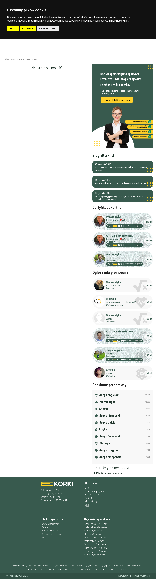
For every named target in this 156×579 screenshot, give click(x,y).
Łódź (87, 569)
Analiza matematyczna (119, 235)
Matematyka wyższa (136, 565)
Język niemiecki (107, 415)
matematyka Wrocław (94, 554)
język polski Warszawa (95, 544)
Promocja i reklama (50, 530)
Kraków (80, 569)
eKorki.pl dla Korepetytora (117, 99)
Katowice (51, 569)
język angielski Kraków (95, 537)
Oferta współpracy (50, 523)
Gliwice (42, 569)
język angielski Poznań (95, 551)
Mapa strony (91, 501)
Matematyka (113, 216)
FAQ (43, 537)
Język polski (105, 422)
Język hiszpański (108, 457)
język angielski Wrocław (95, 547)
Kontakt (88, 497)
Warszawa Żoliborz (115, 305)
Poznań (111, 288)
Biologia (111, 299)
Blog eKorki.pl (103, 155)
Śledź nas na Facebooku (108, 473)
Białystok (32, 569)
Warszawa (112, 260)
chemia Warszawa (93, 534)
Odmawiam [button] (28, 28)
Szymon (109, 258)
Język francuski (107, 436)
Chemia (110, 369)
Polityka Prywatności (140, 575)
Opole (94, 569)
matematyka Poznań (94, 541)
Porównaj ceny (92, 494)
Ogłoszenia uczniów (51, 534)
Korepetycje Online (66, 569)
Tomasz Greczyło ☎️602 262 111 (118, 220)
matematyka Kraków (94, 530)
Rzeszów (111, 242)
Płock (110, 223)
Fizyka (101, 429)
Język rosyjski (106, 450)
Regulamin (123, 575)
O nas (88, 487)
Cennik (44, 527)
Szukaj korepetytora (95, 491)
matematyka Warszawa (95, 527)
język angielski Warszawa (96, 523)
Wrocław (111, 321)
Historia (63, 565)
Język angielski (115, 350)
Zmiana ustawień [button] (47, 28)
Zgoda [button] (13, 28)
